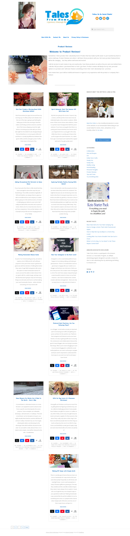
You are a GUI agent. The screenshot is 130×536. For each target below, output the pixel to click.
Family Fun (20, 156)
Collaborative (90, 151)
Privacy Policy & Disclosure (80, 37)
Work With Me (45, 37)
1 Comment (64, 157)
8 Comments (70, 446)
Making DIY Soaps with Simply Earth (63, 471)
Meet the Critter (91, 123)
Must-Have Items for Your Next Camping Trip (100, 225)
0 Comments (33, 230)
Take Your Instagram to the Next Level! (63, 254)
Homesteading (55, 228)
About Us (66, 37)
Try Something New (92, 177)
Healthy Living (91, 165)
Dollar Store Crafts (92, 158)
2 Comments (32, 449)
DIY (23, 447)
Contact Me (56, 37)
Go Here (100, 130)
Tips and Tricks (91, 174)
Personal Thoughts (59, 156)
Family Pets (31, 228)
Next (26, 527)
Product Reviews (28, 156)
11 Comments (30, 301)
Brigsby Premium (69, 532)
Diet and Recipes (92, 153)
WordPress (81, 532)
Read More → (28, 144)
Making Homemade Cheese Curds (28, 254)
